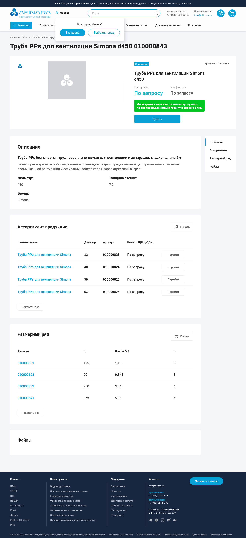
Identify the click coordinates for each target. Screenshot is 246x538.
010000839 (26, 386)
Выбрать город (104, 32)
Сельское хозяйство (62, 515)
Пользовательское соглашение (121, 535)
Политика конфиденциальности (176, 535)
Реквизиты (117, 515)
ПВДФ (14, 500)
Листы (14, 515)
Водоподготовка (60, 486)
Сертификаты (119, 495)
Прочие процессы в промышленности (72, 519)
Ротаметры (16, 505)
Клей (13, 510)
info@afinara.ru (203, 15)
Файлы (214, 166)
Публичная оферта (199, 535)
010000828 (26, 375)
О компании (118, 486)
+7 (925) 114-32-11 (178, 14)
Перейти (173, 254)
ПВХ (12, 486)
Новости (116, 491)
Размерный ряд (220, 158)
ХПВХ (13, 491)
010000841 (26, 398)
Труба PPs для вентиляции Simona (44, 254)
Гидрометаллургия (61, 495)
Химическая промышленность (68, 505)
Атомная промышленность (66, 510)
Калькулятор (118, 510)
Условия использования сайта (148, 535)
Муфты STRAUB (19, 519)
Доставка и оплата (122, 500)
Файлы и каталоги (122, 505)
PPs (12, 524)
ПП (12, 495)
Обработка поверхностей (65, 500)
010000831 (26, 363)
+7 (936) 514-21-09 (158, 502)
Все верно (73, 32)
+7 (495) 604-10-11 (158, 495)
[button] (62, 12)
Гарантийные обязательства (221, 535)
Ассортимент (218, 150)
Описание (215, 142)
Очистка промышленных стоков (69, 491)
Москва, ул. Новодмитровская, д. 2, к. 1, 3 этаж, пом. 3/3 (164, 511)
